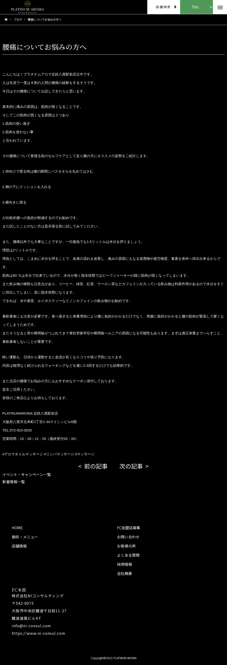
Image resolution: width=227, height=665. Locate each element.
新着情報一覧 (13, 481)
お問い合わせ (128, 537)
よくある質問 (128, 555)
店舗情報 (19, 546)
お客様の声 (126, 546)
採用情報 (124, 564)
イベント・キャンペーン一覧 (26, 474)
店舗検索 (163, 6)
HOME (17, 527)
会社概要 (124, 573)
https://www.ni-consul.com (38, 633)
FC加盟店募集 (128, 527)
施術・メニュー (25, 537)
